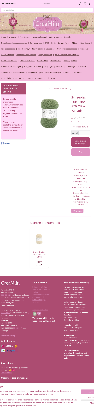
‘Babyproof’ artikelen (32, 66)
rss (59, 405)
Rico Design (85, 43)
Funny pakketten (45, 54)
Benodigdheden (70, 60)
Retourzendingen (38, 300)
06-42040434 (5, 313)
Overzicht (77, 210)
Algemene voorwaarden (41, 289)
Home (3, 37)
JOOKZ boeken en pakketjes (67, 54)
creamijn (6, 143)
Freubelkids (6, 78)
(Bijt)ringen (48, 66)
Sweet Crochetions (9, 60)
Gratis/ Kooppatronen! (37, 78)
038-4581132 (5, 295)
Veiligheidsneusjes (53, 72)
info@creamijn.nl (19, 395)
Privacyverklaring (8, 335)
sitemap (53, 405)
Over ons (35, 302)
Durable (67, 37)
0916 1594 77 (17, 328)
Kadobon (67, 72)
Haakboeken (55, 60)
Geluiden (59, 66)
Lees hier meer (6, 373)
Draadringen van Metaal (76, 66)
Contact (35, 292)
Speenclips (5, 72)
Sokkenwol (84, 49)
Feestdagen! (25, 37)
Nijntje (52, 78)
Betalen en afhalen (39, 287)
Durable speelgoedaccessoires (14, 43)
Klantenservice (19, 78)
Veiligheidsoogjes (35, 72)
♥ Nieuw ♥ (13, 37)
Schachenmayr (24, 49)
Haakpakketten (7, 54)
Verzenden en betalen (40, 294)
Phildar (75, 43)
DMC (47, 43)
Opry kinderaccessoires (67, 49)
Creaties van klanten (40, 310)
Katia (53, 43)
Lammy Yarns (64, 43)
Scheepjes (50, 49)
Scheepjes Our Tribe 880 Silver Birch (39, 254)
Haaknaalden (42, 60)
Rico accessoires (8, 49)
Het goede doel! (38, 297)
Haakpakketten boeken (26, 54)
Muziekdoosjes (19, 72)
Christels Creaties (27, 60)
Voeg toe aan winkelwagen (80, 142)
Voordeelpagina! (40, 37)
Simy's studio (37, 49)
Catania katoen (55, 37)
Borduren (78, 72)
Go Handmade (36, 43)
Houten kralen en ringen (11, 66)
